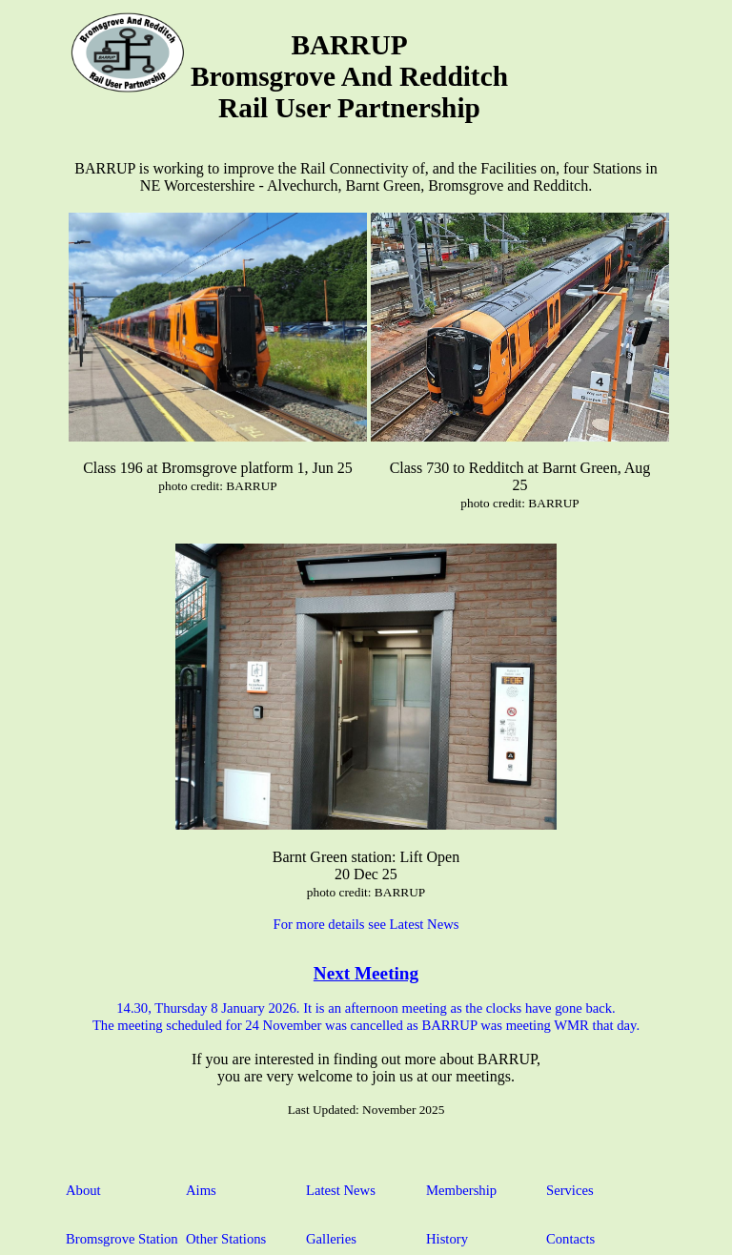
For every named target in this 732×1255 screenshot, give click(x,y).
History (447, 1238)
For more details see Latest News (366, 924)
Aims (201, 1190)
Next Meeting (366, 973)
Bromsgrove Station (122, 1238)
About (83, 1190)
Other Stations (226, 1238)
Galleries (331, 1238)
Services (570, 1190)
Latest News (341, 1190)
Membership (461, 1190)
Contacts (570, 1238)
